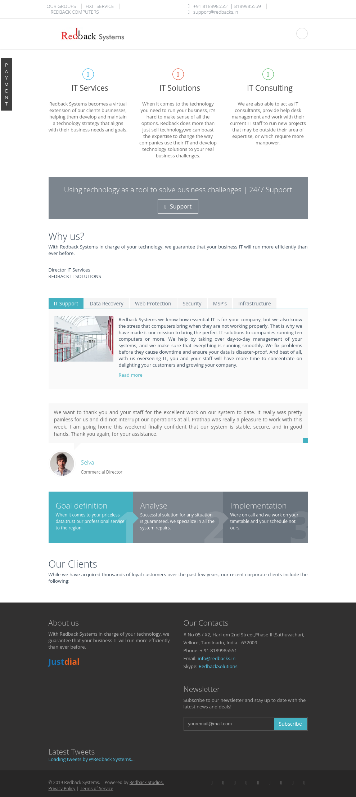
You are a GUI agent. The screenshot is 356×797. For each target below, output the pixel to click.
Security (192, 303)
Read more (131, 375)
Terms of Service (96, 788)
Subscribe (290, 723)
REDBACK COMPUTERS (75, 12)
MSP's (220, 303)
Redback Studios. (147, 782)
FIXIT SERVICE (100, 6)
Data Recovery (106, 303)
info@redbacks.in (216, 658)
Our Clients (73, 563)
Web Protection (153, 303)
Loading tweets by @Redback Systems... (92, 759)
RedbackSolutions (218, 666)
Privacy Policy (62, 788)
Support (178, 206)
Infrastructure (254, 303)
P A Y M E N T (6, 84)
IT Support (66, 303)
